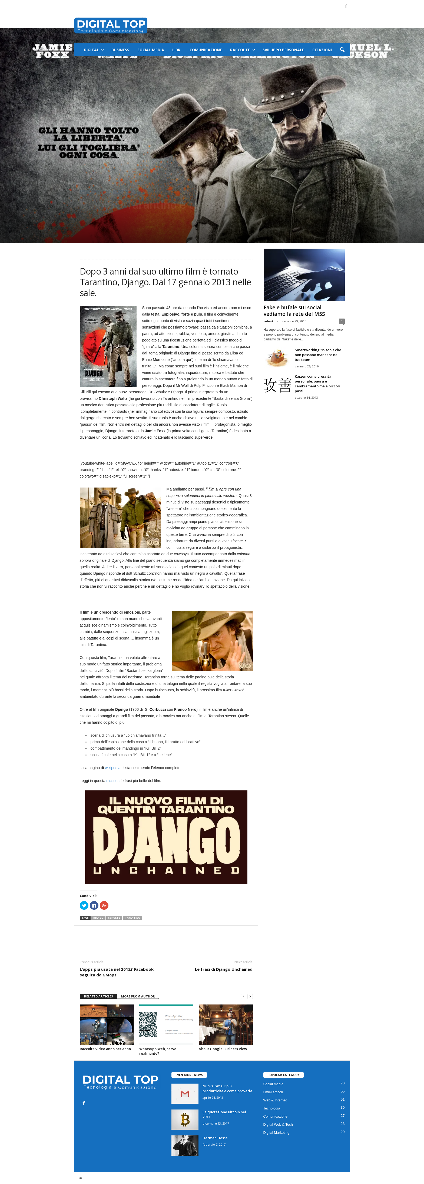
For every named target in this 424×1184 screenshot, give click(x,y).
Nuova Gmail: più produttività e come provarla (227, 1088)
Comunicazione (206, 49)
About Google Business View (223, 1048)
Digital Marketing (276, 1133)
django (98, 917)
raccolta (113, 781)
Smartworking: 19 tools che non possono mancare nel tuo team (318, 354)
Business (120, 49)
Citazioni (322, 49)
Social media (150, 49)
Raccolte (242, 50)
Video (143, 192)
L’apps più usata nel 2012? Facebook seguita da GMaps (117, 971)
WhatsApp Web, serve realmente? (157, 1051)
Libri (176, 49)
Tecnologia (271, 1108)
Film (107, 192)
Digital (94, 50)
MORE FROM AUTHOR (138, 996)
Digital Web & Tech (278, 1124)
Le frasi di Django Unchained (224, 969)
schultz (114, 917)
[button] (342, 50)
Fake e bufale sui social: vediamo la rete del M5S (294, 310)
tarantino (132, 917)
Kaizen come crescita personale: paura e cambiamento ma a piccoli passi (317, 383)
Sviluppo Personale (283, 49)
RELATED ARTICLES (98, 996)
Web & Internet (275, 1100)
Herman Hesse (215, 1137)
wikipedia (113, 768)
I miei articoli (124, 192)
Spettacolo (90, 192)
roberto (269, 321)
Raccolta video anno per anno (105, 1048)
